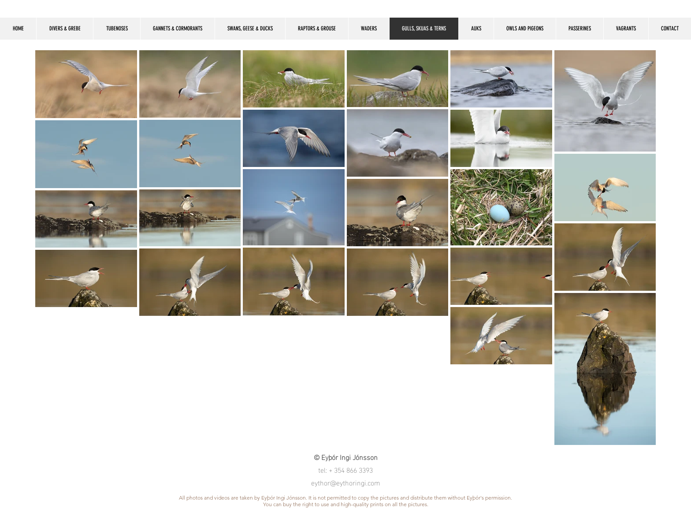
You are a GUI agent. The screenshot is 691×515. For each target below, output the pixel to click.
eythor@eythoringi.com (345, 482)
